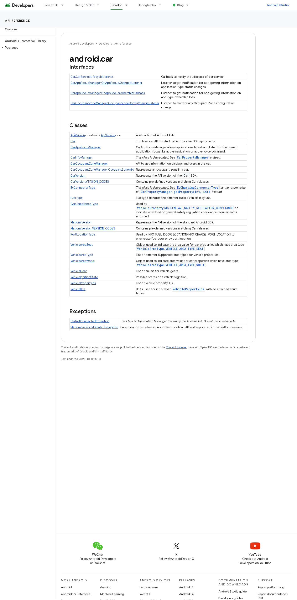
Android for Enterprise (75, 594)
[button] (27, 47)
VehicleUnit (78, 289)
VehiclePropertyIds (83, 283)
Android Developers (81, 43)
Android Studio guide (232, 591)
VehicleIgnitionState (84, 277)
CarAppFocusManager (86, 147)
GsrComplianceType (84, 204)
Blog (180, 5)
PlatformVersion (81, 222)
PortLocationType (83, 234)
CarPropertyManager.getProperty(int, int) (175, 192)
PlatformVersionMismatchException (94, 327)
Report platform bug (271, 587)
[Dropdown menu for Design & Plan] (99, 5)
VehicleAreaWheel (83, 261)
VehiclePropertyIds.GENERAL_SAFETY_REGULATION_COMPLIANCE (185, 208)
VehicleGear (79, 271)
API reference (17, 20)
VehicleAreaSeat (82, 245)
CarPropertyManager (192, 157)
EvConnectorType (83, 188)
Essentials (51, 5)
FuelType (77, 198)
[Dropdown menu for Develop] (128, 5)
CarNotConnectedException (90, 321)
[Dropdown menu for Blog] (189, 5)
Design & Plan (84, 5)
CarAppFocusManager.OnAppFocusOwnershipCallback (108, 93)
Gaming (105, 587)
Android (66, 587)
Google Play (147, 5)
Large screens (149, 587)
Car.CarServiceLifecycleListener (92, 77)
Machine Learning (112, 594)
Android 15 (186, 587)
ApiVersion (78, 135)
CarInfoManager (82, 157)
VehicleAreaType (82, 255)
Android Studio (278, 5)
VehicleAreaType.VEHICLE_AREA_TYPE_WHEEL (171, 265)
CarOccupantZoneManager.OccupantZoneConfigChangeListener (115, 103)
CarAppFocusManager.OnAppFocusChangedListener (106, 83)
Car (73, 141)
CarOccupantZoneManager (89, 163)
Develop (104, 43)
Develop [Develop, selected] (116, 5)
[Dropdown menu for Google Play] (161, 5)
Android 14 (186, 594)
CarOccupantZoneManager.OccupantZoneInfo (102, 169)
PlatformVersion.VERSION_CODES (93, 228)
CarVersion (78, 175)
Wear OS (145, 594)
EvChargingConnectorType (198, 188)
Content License (176, 347)
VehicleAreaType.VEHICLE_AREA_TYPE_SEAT (170, 249)
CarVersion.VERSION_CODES (90, 181)
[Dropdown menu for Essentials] (64, 5)
